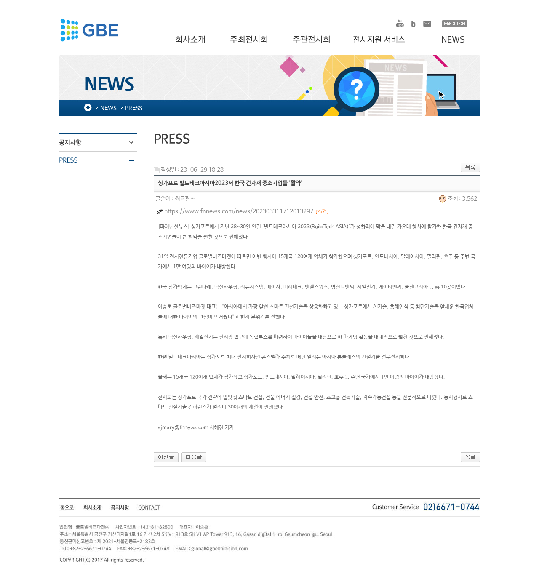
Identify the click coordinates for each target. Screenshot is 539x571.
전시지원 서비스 (384, 40)
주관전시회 (312, 40)
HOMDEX (89, 31)
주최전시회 (249, 40)
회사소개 (191, 40)
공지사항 (103, 143)
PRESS (103, 160)
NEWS (449, 40)
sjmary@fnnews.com (183, 428)
